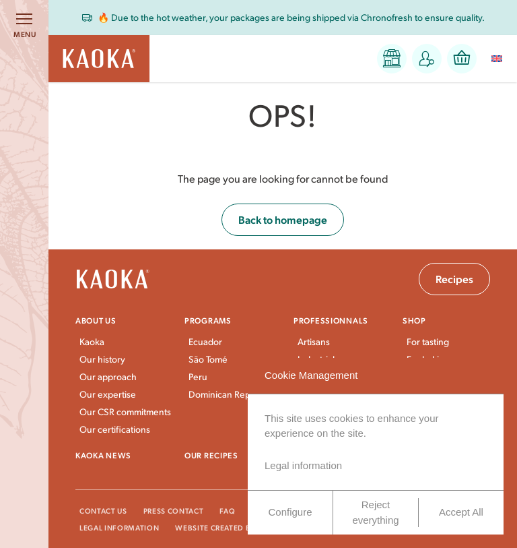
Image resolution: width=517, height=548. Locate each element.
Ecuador (205, 341)
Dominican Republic (229, 394)
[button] (392, 58)
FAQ (227, 511)
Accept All (461, 512)
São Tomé (208, 359)
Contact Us (103, 511)
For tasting (428, 341)
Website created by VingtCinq (238, 527)
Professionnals (331, 320)
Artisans (314, 341)
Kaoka (91, 341)
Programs (208, 320)
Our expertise (107, 394)
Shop (414, 320)
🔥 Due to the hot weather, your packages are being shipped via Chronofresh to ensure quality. (291, 17)
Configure (290, 512)
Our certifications (114, 429)
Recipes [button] (454, 279)
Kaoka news (103, 455)
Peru (197, 376)
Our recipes (211, 455)
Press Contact (173, 511)
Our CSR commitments (125, 411)
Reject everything (375, 512)
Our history (102, 359)
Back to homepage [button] (282, 219)
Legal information (119, 527)
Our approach (108, 376)
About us (95, 320)
